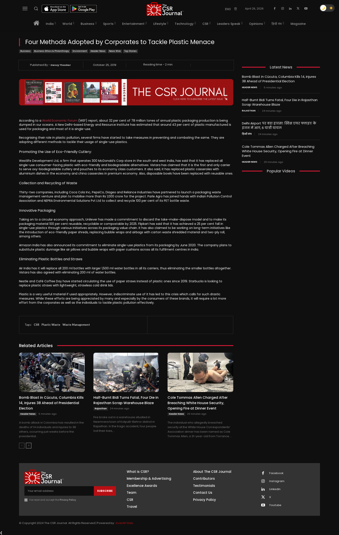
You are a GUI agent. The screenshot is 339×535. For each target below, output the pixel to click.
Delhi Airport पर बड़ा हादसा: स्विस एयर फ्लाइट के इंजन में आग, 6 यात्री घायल (279, 125)
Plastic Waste (51, 324)
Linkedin (274, 489)
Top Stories (130, 51)
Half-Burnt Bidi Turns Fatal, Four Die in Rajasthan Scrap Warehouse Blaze (125, 400)
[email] (59, 491)
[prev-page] (21, 445)
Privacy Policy (68, 500)
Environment (79, 51)
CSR (36, 324)
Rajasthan (101, 408)
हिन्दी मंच (247, 134)
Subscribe (105, 491)
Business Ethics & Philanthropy (51, 51)
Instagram (276, 481)
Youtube (275, 505)
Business (25, 51)
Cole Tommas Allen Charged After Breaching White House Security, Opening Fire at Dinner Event (198, 403)
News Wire (115, 51)
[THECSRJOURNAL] (165, 9)
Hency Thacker (61, 65)
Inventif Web (124, 523)
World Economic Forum (59, 120)
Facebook (276, 473)
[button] (36, 8)
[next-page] (28, 445)
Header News (98, 51)
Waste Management (76, 324)
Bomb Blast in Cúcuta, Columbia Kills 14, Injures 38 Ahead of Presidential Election (51, 403)
